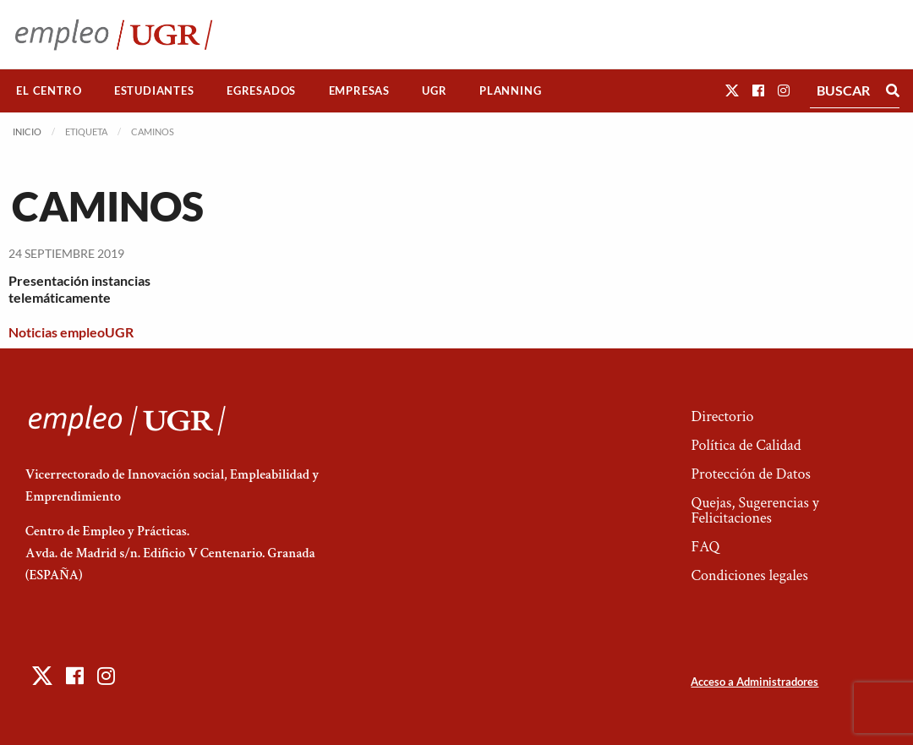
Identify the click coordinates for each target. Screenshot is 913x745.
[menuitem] (49, 90)
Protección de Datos (750, 474)
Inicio (27, 131)
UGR (434, 90)
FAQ (705, 546)
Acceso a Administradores (754, 681)
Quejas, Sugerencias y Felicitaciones (754, 510)
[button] (732, 90)
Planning (510, 90)
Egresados (261, 90)
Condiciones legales (749, 575)
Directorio (722, 416)
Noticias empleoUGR (71, 332)
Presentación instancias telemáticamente (79, 289)
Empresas (359, 90)
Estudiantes (154, 90)
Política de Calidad (746, 445)
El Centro (48, 90)
